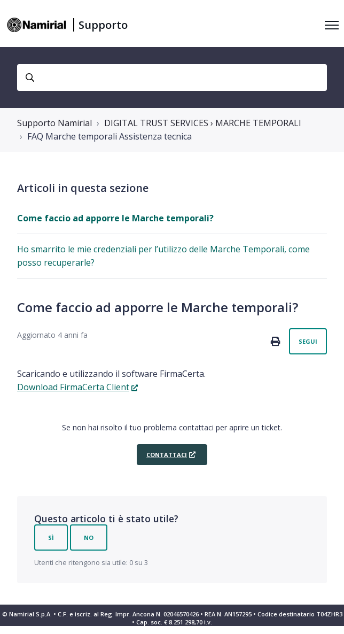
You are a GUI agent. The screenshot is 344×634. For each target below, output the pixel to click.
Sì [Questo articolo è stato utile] (51, 538)
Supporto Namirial (54, 123)
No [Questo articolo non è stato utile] (88, 538)
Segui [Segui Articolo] (308, 341)
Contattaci (166, 455)
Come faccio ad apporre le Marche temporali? (115, 218)
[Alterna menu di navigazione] (331, 25)
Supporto (103, 25)
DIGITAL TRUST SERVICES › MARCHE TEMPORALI (202, 123)
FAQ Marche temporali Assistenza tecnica (109, 136)
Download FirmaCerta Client (73, 387)
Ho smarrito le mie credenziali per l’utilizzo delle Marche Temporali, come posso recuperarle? (163, 255)
